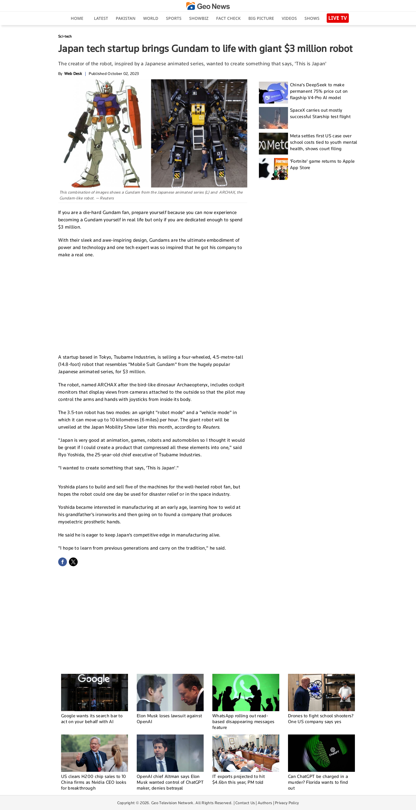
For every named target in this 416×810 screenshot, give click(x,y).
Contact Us (245, 802)
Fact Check (228, 18)
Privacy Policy (287, 802)
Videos (289, 18)
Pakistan (126, 18)
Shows (312, 18)
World (150, 18)
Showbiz (198, 18)
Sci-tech (65, 36)
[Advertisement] (153, 305)
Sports (174, 18)
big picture (261, 18)
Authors (265, 802)
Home (77, 18)
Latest (101, 18)
